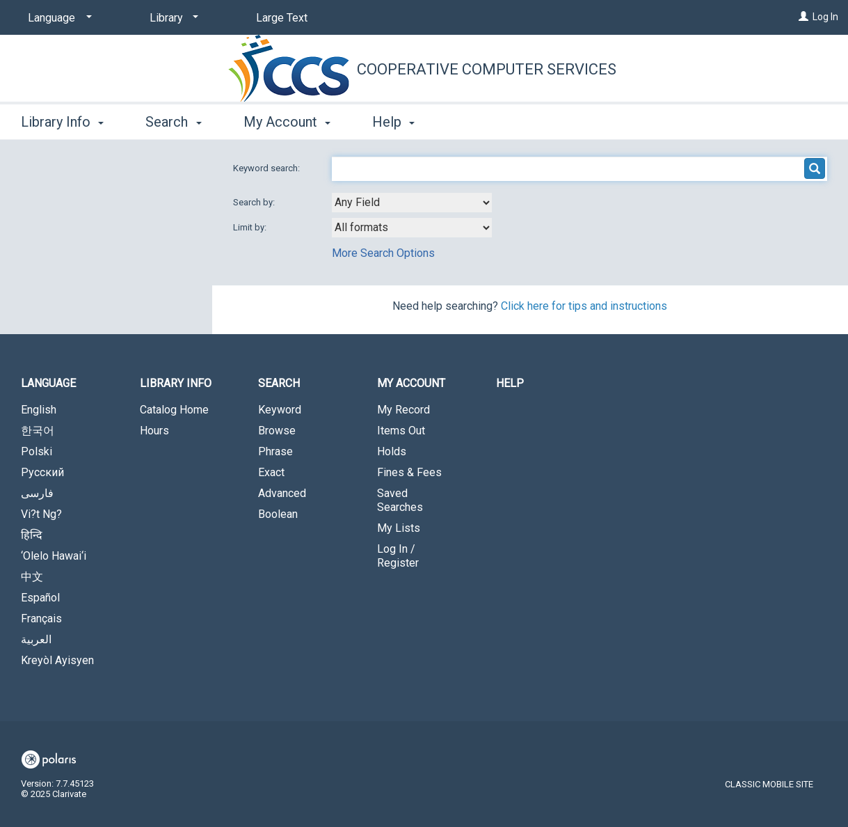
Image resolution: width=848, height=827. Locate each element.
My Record (403, 409)
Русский (42, 472)
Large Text (281, 17)
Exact (271, 472)
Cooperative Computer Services (486, 69)
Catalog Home (174, 409)
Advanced (282, 493)
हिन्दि (31, 535)
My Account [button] (286, 121)
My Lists (398, 528)
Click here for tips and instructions (584, 306)
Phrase (275, 451)
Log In (825, 16)
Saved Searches (400, 500)
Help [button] (393, 121)
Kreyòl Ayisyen (57, 660)
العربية (36, 639)
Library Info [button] (62, 121)
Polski (36, 451)
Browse (277, 430)
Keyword (279, 409)
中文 (32, 576)
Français (41, 618)
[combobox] (412, 202)
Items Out (401, 430)
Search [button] (173, 121)
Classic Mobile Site (769, 784)
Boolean (278, 514)
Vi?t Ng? (41, 514)
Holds (391, 451)
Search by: (255, 202)
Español (40, 597)
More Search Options (383, 253)
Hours (154, 430)
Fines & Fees (409, 472)
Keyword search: (267, 168)
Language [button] (48, 383)
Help (510, 383)
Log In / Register (398, 555)
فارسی (37, 493)
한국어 (37, 430)
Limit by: (251, 227)
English (38, 409)
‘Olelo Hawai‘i (53, 555)
